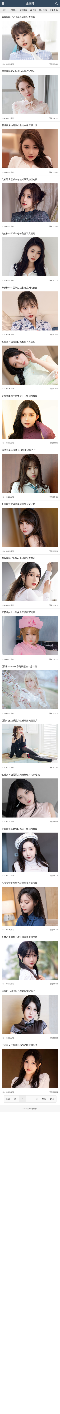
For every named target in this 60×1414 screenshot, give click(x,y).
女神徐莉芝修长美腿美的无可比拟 (18, 504)
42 (37, 1099)
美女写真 (43, 10)
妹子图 (33, 10)
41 (29, 1099)
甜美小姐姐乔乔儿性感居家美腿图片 (19, 720)
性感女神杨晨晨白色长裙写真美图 (18, 341)
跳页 (52, 1099)
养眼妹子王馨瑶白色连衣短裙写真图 (19, 828)
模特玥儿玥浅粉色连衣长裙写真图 (18, 991)
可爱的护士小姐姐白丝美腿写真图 (18, 612)
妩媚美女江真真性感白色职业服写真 (19, 1045)
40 (22, 1099)
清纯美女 (24, 10)
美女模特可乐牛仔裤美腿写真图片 (18, 233)
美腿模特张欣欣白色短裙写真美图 (18, 558)
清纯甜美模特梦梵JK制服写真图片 (19, 450)
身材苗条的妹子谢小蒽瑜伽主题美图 (19, 937)
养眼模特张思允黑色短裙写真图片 (18, 17)
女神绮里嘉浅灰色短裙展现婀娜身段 (19, 179)
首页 (8, 1099)
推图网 (30, 3)
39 (15, 1099)
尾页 (44, 1099)
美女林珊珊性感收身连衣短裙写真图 (19, 396)
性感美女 (13, 10)
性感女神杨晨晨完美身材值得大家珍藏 (21, 774)
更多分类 (54, 10)
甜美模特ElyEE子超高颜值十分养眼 (19, 666)
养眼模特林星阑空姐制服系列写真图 (19, 287)
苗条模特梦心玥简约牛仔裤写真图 (18, 71)
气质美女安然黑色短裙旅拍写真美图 (19, 883)
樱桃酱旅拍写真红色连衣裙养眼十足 (19, 125)
